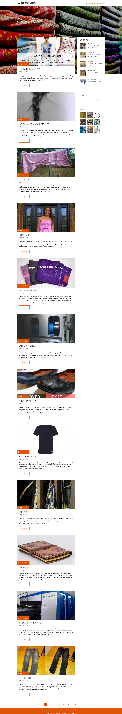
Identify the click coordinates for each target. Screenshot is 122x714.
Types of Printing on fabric (31, 618)
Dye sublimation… (91, 79)
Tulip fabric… (90, 61)
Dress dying (24, 233)
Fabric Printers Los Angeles (32, 68)
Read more (25, 85)
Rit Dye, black (25, 673)
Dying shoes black (27, 398)
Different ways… (91, 43)
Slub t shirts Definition (29, 453)
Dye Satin (23, 508)
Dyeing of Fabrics (27, 343)
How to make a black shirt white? (34, 123)
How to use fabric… (92, 52)
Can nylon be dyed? (28, 563)
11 (72, 699)
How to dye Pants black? (30, 288)
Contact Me (100, 3)
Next (76, 699)
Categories (92, 3)
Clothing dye (25, 178)
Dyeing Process (24, 71)
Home (85, 3)
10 (68, 699)
